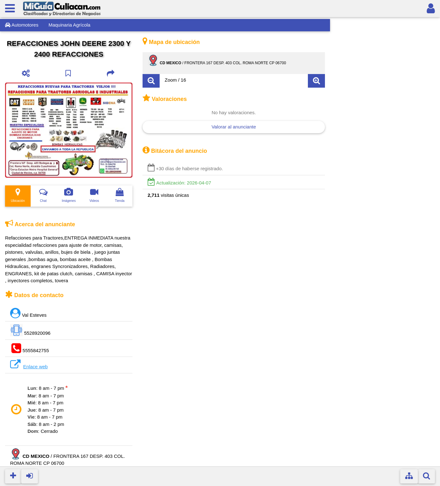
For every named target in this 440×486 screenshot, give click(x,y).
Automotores (21, 25)
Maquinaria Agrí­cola (69, 25)
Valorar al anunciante (233, 126)
